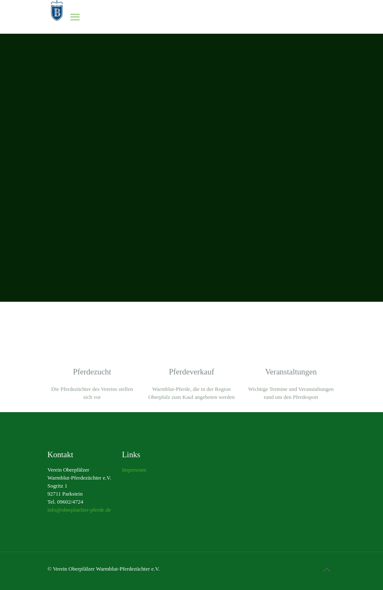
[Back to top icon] (327, 570)
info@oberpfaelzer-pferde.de (79, 510)
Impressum (134, 470)
